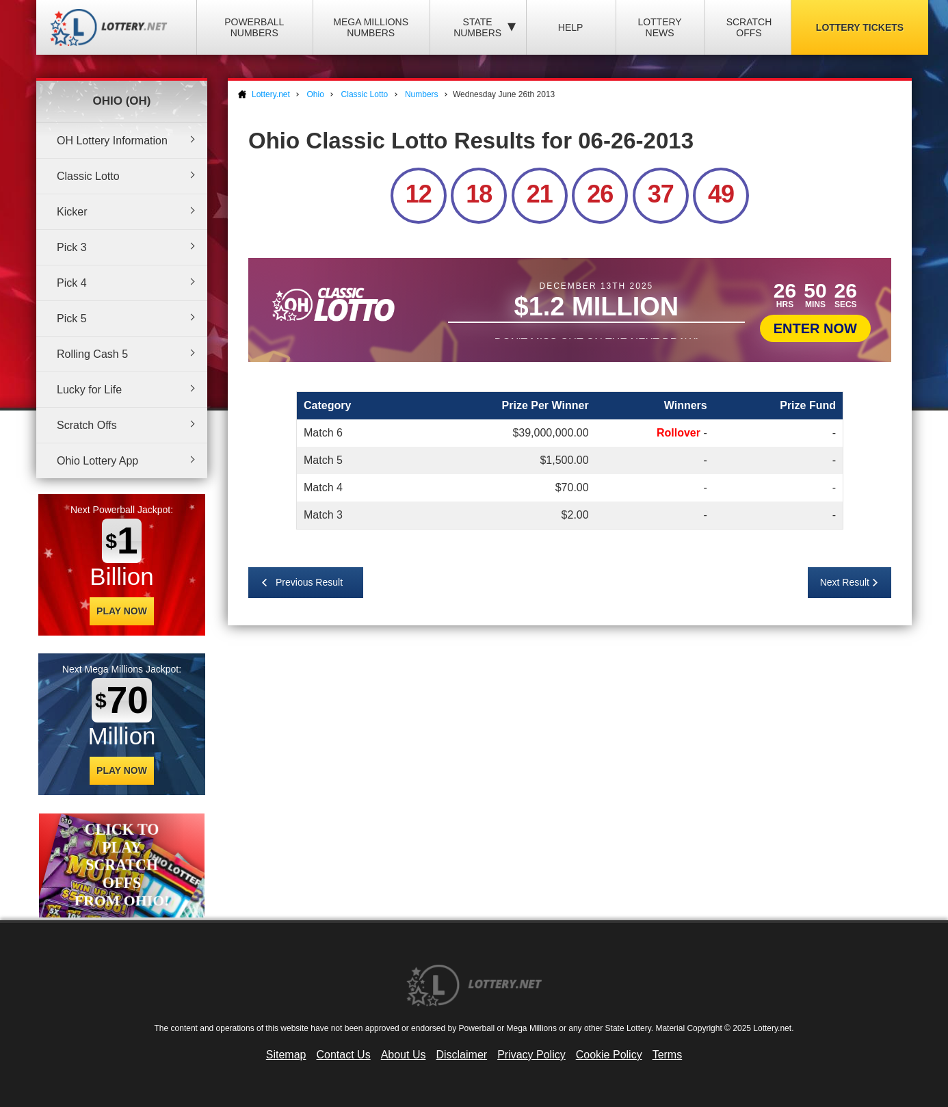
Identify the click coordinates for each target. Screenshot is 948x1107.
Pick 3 (72, 247)
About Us (403, 1054)
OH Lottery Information (112, 140)
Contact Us (344, 1054)
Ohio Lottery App (97, 461)
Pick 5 (72, 318)
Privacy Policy (531, 1054)
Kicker (72, 212)
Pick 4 (72, 283)
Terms (668, 1054)
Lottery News (659, 27)
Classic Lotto (88, 176)
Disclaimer (461, 1054)
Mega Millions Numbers (370, 27)
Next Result (844, 582)
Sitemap (286, 1054)
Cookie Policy (609, 1054)
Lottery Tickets (860, 27)
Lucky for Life (89, 389)
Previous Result (309, 582)
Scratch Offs (749, 27)
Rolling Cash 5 (92, 354)
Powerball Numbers (254, 27)
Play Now (121, 610)
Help (570, 27)
